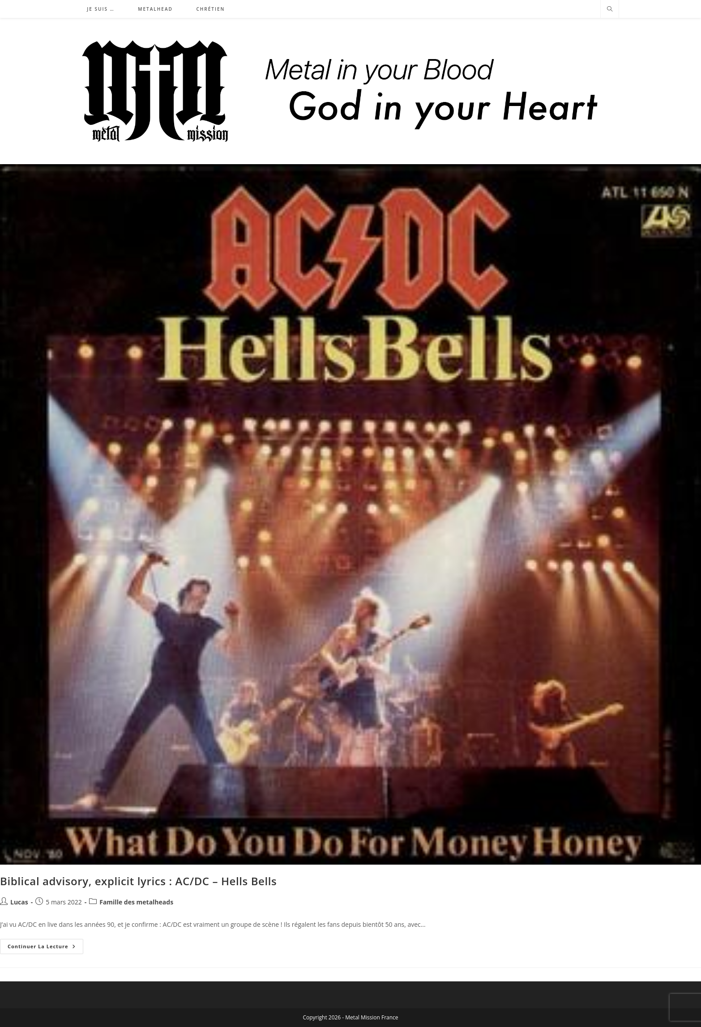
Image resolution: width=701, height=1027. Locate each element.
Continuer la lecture (45, 948)
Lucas (19, 902)
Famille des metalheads (136, 902)
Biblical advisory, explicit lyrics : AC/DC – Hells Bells (138, 881)
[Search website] (609, 9)
